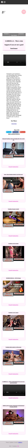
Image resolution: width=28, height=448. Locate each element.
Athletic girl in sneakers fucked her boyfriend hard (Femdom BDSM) (13, 406)
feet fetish (14, 35)
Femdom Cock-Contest (13, 312)
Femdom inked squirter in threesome (13, 347)
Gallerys (20, 442)
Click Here (14, 123)
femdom (6, 34)
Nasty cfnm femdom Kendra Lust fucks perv (13, 174)
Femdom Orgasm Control (13, 209)
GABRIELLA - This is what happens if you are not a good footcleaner (13, 382)
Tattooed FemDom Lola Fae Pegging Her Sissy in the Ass (13, 139)
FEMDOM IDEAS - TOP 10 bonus (13, 278)
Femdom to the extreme (13, 243)
